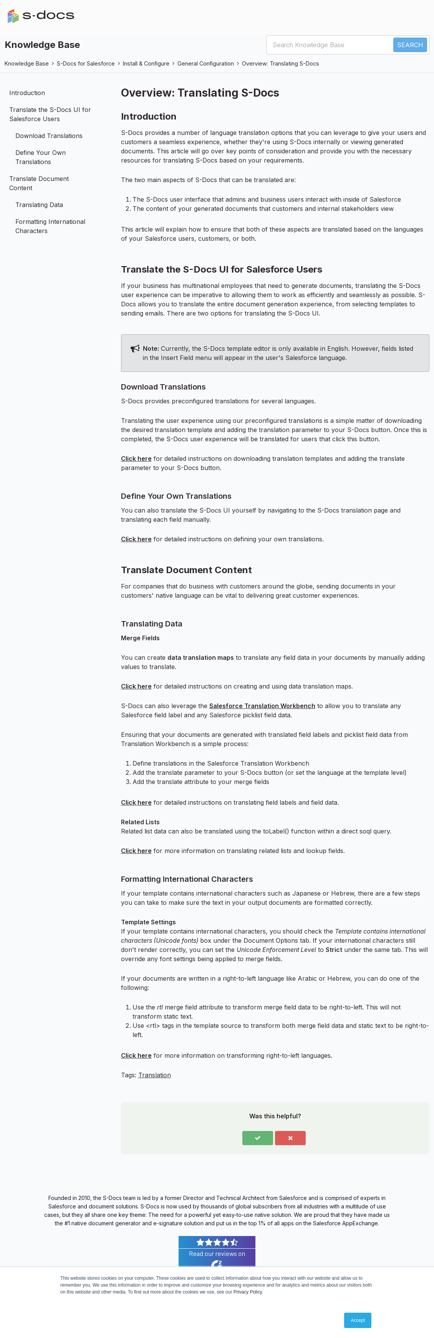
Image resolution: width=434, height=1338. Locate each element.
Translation (154, 1075)
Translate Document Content (39, 183)
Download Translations (49, 136)
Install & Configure (146, 63)
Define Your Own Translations (40, 157)
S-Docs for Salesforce (86, 63)
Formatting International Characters (50, 226)
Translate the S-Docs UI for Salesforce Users (50, 114)
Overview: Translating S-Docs (280, 63)
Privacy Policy (248, 1292)
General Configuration (205, 63)
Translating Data (39, 205)
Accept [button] (358, 1320)
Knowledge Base (27, 63)
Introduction (27, 93)
